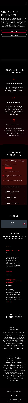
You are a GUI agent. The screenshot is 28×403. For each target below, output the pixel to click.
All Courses (17, 391)
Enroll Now (14, 31)
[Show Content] (24, 160)
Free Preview (14, 35)
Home (9, 391)
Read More (9, 271)
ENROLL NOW (24, 223)
